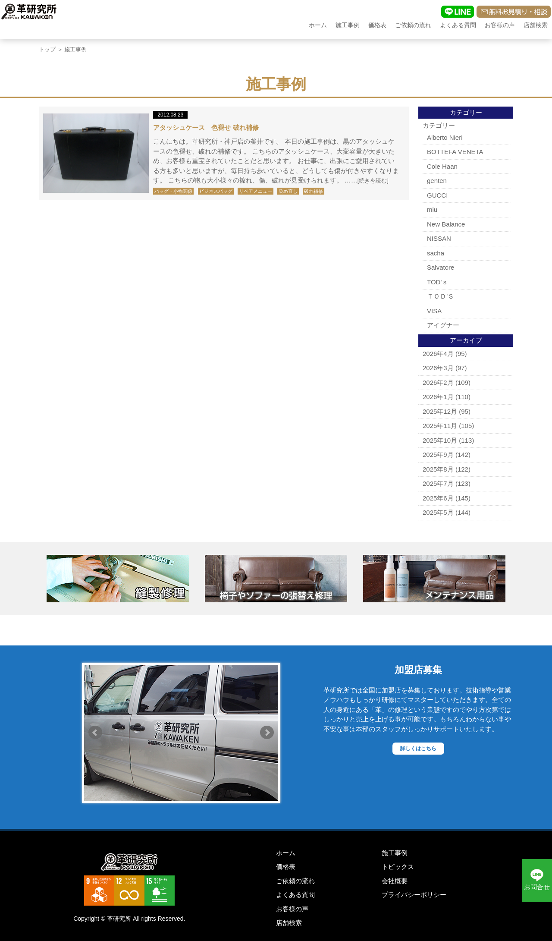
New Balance (446, 224)
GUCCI (437, 195)
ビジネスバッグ (215, 191)
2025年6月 (438, 498)
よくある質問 (458, 25)
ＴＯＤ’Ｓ (440, 296)
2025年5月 (438, 512)
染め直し (288, 191)
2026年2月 (438, 382)
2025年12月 (440, 411)
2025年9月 (438, 454)
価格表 (377, 25)
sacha (435, 253)
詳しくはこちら (418, 749)
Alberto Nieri (445, 137)
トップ (47, 49)
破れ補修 (313, 191)
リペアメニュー (255, 191)
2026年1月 (438, 396)
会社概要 (395, 880)
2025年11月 (440, 425)
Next (267, 733)
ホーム (318, 25)
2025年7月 (438, 483)
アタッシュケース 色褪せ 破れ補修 (205, 127)
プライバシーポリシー (414, 894)
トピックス (398, 866)
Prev (95, 733)
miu (432, 209)
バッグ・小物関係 (173, 191)
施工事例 (348, 25)
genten (437, 180)
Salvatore (440, 267)
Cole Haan (442, 166)
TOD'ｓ (437, 282)
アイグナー (443, 325)
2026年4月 (438, 353)
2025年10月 (440, 440)
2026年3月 (438, 367)
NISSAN (439, 238)
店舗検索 (536, 25)
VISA (434, 311)
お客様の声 (500, 25)
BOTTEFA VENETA (455, 151)
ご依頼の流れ (413, 25)
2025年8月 (438, 469)
